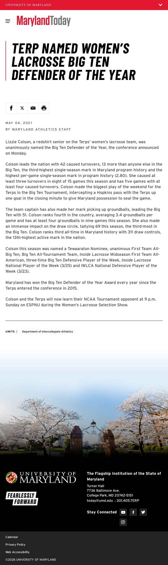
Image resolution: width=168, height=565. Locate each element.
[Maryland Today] (44, 21)
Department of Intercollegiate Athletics (47, 331)
